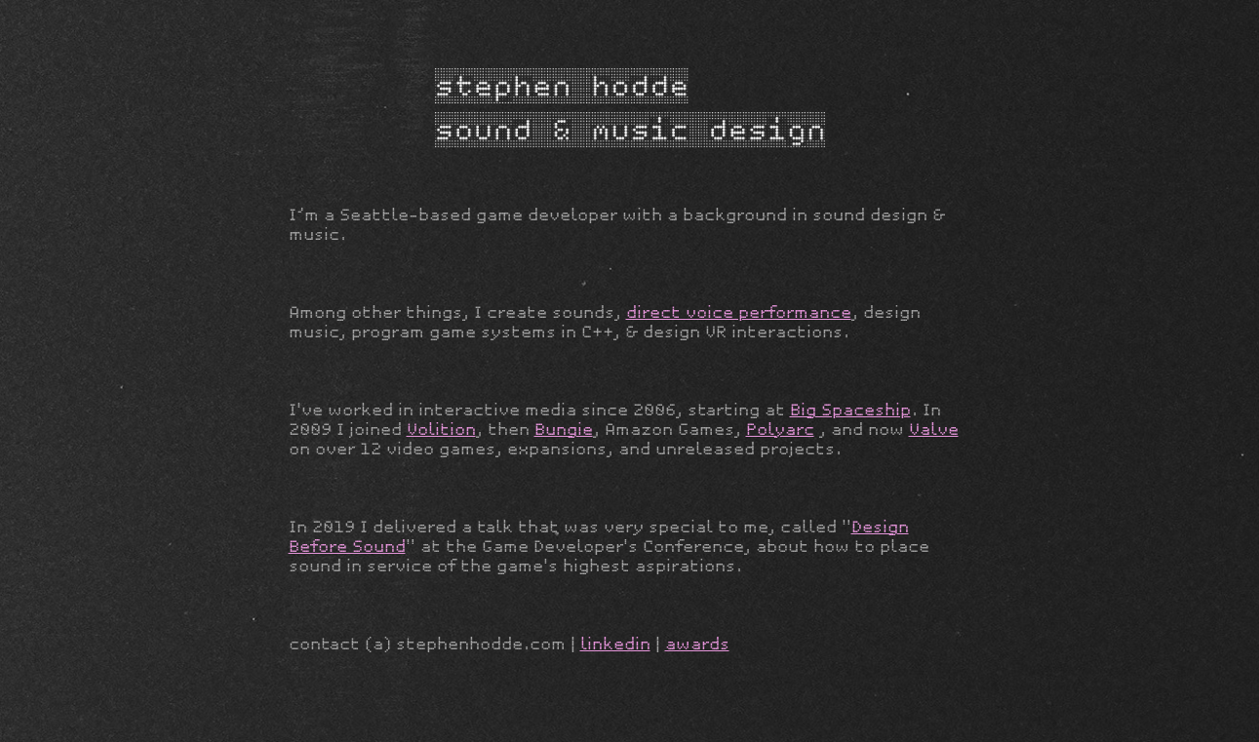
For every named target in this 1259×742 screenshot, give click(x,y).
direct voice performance (738, 312)
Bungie (563, 429)
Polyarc (780, 429)
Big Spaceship (850, 410)
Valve (934, 429)
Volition (441, 429)
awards (697, 644)
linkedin (615, 644)
